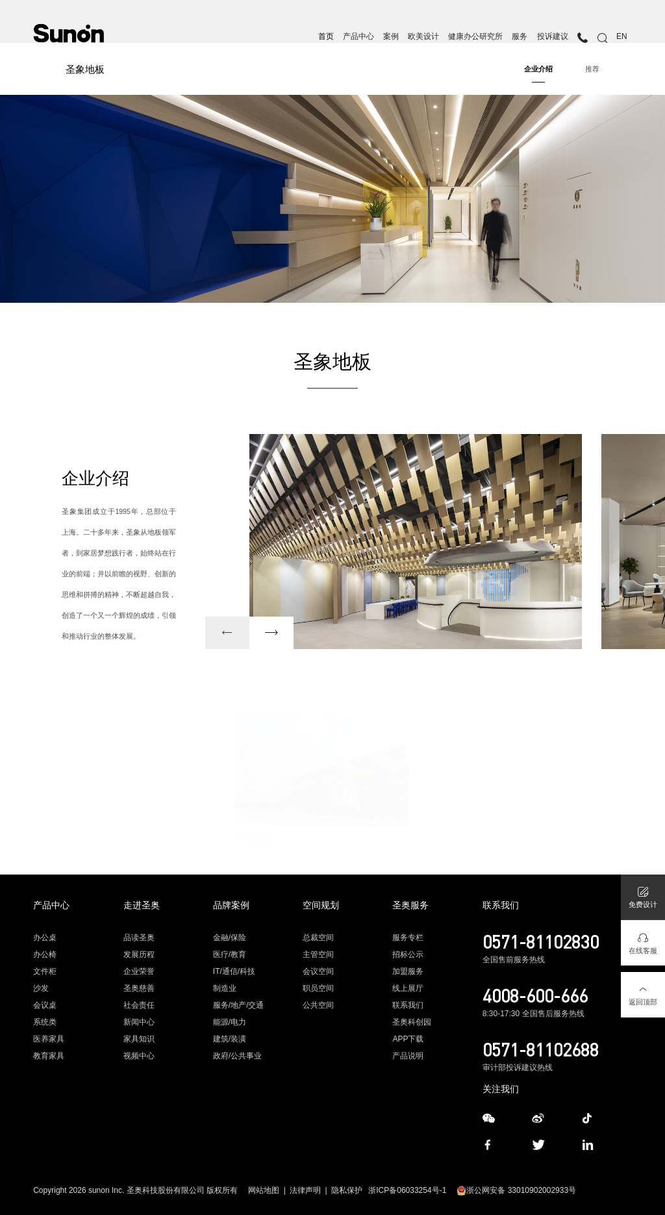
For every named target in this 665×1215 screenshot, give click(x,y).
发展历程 (139, 954)
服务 (519, 36)
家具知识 (139, 1038)
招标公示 (407, 954)
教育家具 (48, 1055)
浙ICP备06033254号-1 (407, 1190)
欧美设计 (423, 36)
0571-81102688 (541, 1049)
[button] (227, 633)
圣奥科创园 (411, 1022)
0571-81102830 (541, 941)
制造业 (224, 988)
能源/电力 (229, 1022)
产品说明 (407, 1055)
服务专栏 (407, 937)
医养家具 (48, 1038)
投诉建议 (552, 36)
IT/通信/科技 (234, 971)
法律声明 (305, 1190)
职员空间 (318, 988)
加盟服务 (407, 971)
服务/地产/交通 (238, 1005)
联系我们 (407, 1005)
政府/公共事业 (237, 1055)
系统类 (44, 1022)
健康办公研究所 (475, 36)
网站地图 (263, 1190)
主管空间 (318, 954)
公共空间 (318, 1005)
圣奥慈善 (139, 988)
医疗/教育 (229, 954)
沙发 (41, 988)
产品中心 (358, 36)
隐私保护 (346, 1190)
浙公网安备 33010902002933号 (516, 1190)
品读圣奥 (139, 937)
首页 (326, 36)
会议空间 (318, 971)
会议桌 (44, 1005)
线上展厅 (407, 988)
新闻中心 (139, 1022)
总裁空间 (318, 937)
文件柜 (44, 971)
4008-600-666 (535, 995)
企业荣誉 (139, 971)
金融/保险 (229, 937)
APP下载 (407, 1038)
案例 (391, 36)
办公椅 (44, 954)
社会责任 (139, 1005)
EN (621, 36)
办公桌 (44, 937)
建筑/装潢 (229, 1038)
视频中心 (139, 1055)
